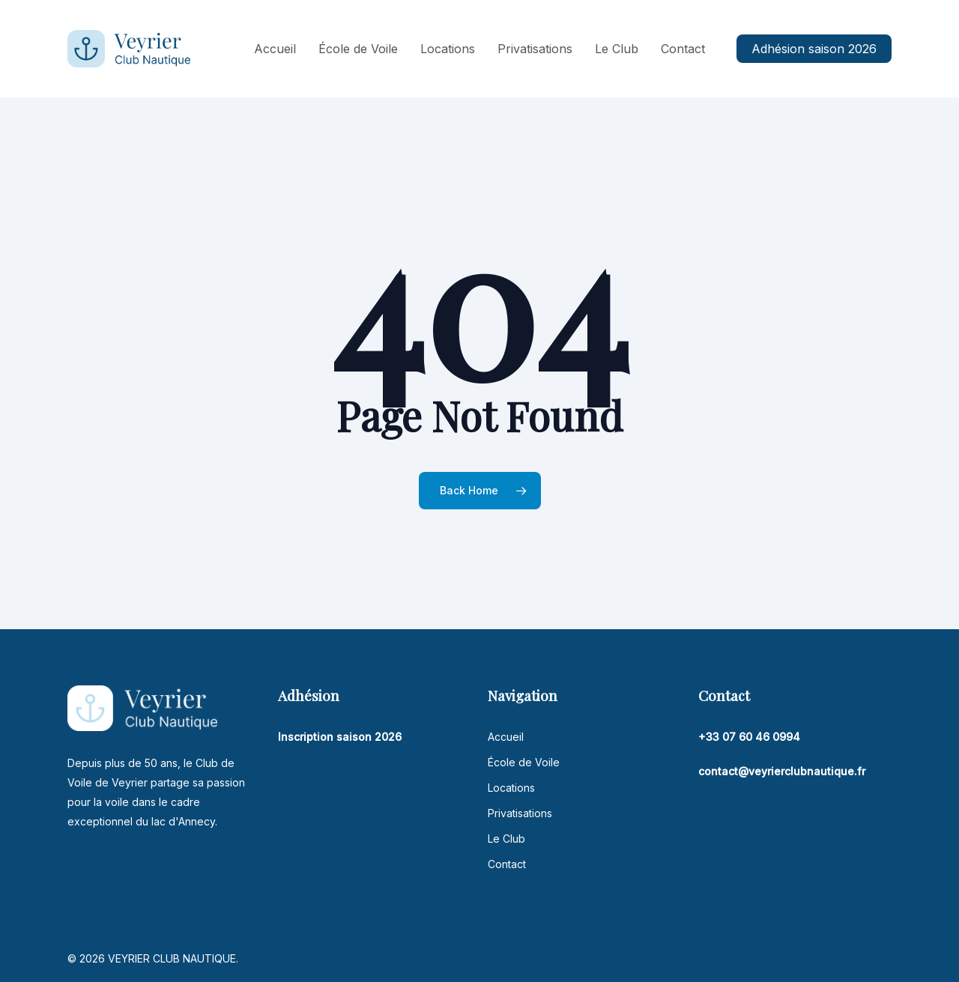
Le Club (506, 838)
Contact (507, 864)
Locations (511, 787)
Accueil (506, 736)
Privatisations (520, 813)
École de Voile (524, 762)
